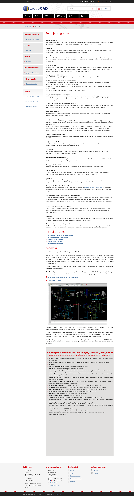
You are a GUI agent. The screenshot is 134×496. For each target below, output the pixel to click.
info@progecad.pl (55, 485)
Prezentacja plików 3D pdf (55, 243)
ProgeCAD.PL (35, 9)
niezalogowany (88, 1)
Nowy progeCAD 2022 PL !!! (32, 106)
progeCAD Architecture (31, 68)
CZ (106, 1)
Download (48, 16)
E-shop (37, 16)
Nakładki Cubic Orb (30, 79)
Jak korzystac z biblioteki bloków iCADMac (60, 235)
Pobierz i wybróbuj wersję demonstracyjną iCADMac (63, 277)
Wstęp (27, 16)
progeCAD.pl (27, 27)
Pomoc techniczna (75, 476)
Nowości (72, 481)
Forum (72, 470)
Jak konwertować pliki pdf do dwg (58, 237)
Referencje (72, 16)
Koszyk (107, 8)
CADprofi (27, 57)
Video (72, 473)
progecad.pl (53, 482)
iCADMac (27, 45)
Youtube (96, 473)
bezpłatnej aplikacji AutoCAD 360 (93, 187)
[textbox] (78, 8)
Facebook (96, 470)
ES (102, 1)
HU (110, 1)
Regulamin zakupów (76, 479)
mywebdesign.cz (57, 494)
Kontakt (84, 16)
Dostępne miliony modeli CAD (56, 239)
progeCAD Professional (31, 34)
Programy (60, 16)
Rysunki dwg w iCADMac (55, 241)
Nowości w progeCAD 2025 (32, 96)
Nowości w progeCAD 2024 (32, 101)
